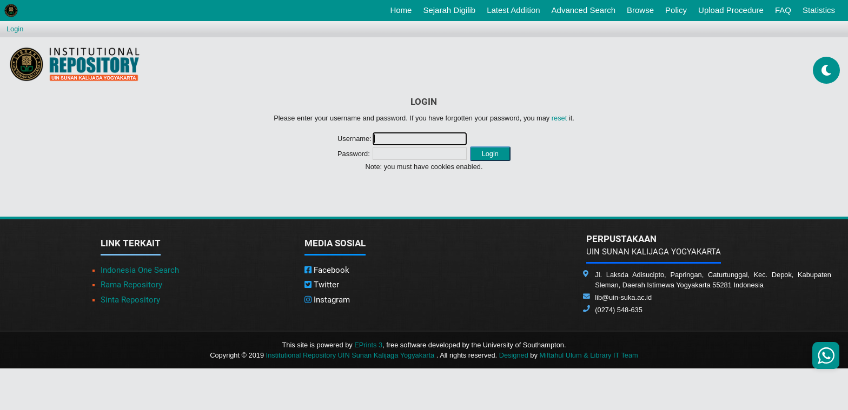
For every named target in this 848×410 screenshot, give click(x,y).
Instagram (327, 300)
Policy (676, 10)
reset (559, 118)
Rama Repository (131, 285)
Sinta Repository (130, 300)
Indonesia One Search (140, 270)
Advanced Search (583, 10)
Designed (513, 355)
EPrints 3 (368, 345)
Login (14, 29)
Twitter (321, 285)
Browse (640, 10)
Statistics (819, 10)
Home (403, 9)
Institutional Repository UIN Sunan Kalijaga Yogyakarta (351, 355)
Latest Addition (513, 10)
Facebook (326, 270)
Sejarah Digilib (449, 10)
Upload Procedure (731, 10)
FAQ (783, 10)
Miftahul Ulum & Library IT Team (588, 355)
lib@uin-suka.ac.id (623, 297)
